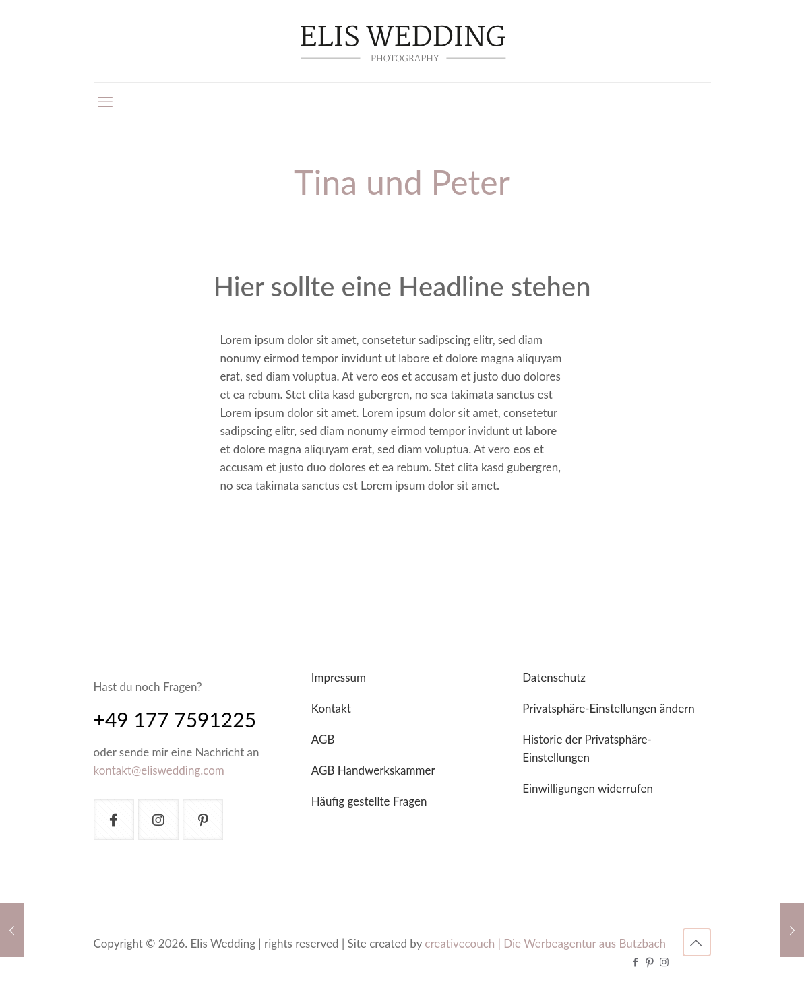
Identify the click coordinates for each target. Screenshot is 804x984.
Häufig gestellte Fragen (369, 801)
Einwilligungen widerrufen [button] (587, 788)
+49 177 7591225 (175, 719)
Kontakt (331, 708)
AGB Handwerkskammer (373, 770)
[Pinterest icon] (650, 962)
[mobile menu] (105, 101)
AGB (323, 739)
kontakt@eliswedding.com (159, 770)
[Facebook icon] (636, 962)
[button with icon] (114, 819)
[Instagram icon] (664, 962)
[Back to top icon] (697, 942)
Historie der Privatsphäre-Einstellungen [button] (587, 748)
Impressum (338, 677)
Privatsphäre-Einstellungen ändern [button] (608, 708)
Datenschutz (554, 677)
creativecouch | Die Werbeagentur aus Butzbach (545, 943)
